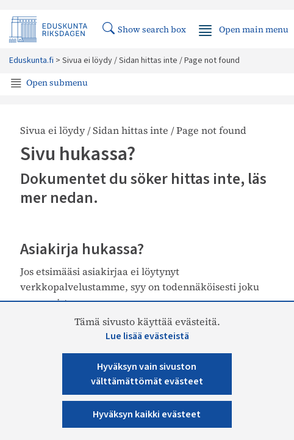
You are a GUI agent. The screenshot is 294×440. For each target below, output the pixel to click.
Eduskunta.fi (31, 60)
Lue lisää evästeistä (147, 336)
